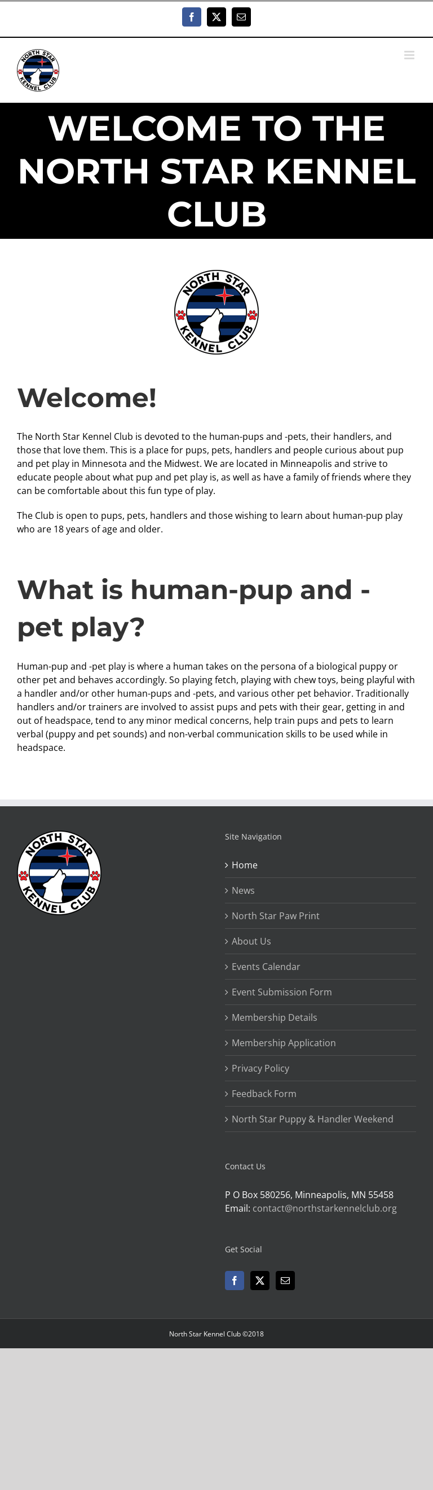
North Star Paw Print (276, 916)
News (243, 890)
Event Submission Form (282, 992)
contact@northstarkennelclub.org (325, 1208)
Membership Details (274, 1017)
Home (245, 865)
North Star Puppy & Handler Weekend (313, 1119)
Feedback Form (264, 1093)
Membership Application (284, 1043)
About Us (251, 941)
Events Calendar (266, 966)
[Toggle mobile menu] (410, 55)
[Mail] (285, 1280)
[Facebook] (234, 1280)
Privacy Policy (260, 1068)
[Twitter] (259, 1280)
